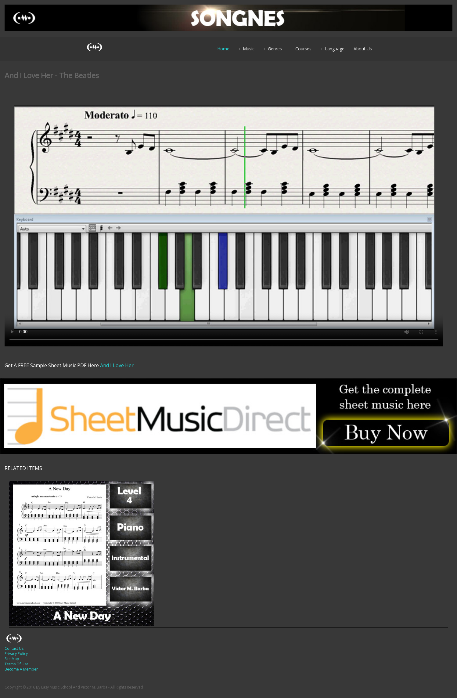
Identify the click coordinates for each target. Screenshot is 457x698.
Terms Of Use (16, 664)
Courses (303, 49)
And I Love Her (117, 365)
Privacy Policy (16, 653)
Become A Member (21, 669)
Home (223, 49)
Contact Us (14, 648)
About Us (363, 49)
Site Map (12, 658)
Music (248, 49)
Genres (275, 49)
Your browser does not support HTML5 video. (224, 220)
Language (334, 49)
